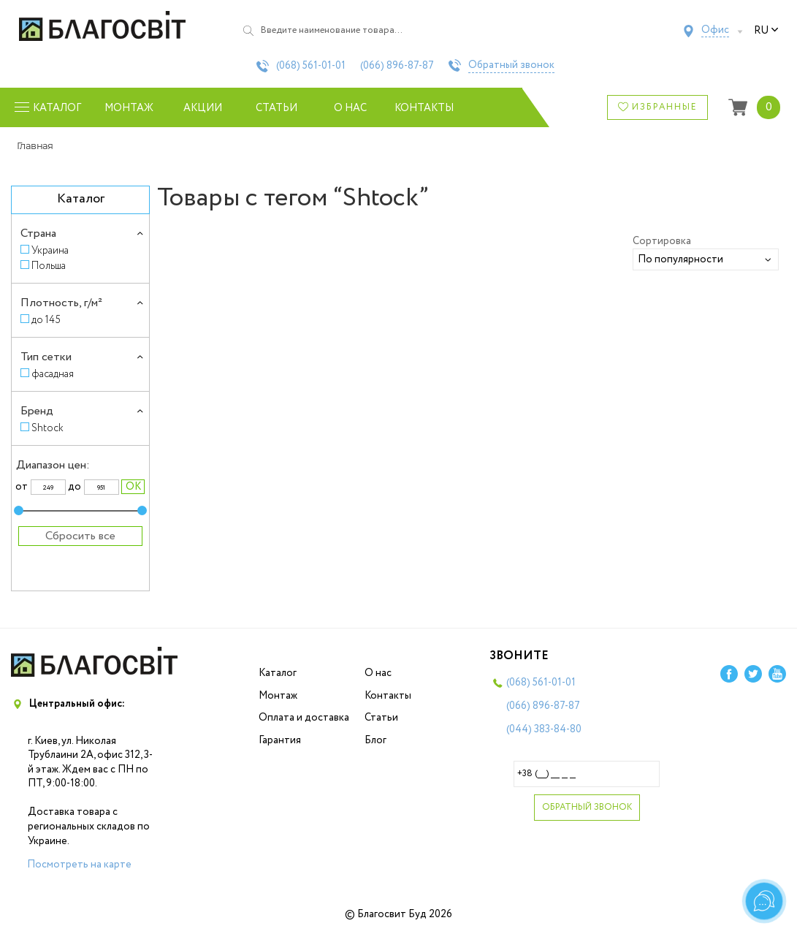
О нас (350, 108)
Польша (48, 265)
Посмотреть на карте (79, 864)
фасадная (52, 373)
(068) (311, 65)
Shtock (47, 427)
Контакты (424, 108)
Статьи (276, 108)
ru (766, 30)
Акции (202, 108)
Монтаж (128, 108)
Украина (50, 250)
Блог (375, 740)
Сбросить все (80, 536)
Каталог (278, 673)
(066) (397, 65)
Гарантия (280, 740)
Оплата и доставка (304, 717)
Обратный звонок (511, 65)
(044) (543, 729)
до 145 (46, 319)
